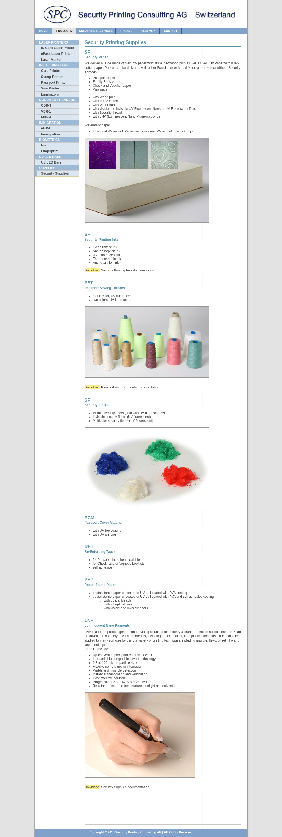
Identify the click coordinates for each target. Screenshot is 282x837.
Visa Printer (50, 88)
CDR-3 (46, 105)
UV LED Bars (51, 162)
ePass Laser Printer (56, 54)
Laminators (50, 94)
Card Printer (50, 71)
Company (148, 30)
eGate (45, 128)
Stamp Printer (52, 77)
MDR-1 (46, 117)
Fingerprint (49, 151)
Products (64, 30)
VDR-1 (46, 111)
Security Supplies (55, 173)
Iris (43, 145)
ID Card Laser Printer (57, 48)
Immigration (50, 134)
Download (92, 270)
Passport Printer (54, 83)
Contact (170, 30)
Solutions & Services (96, 30)
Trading (126, 30)
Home (43, 30)
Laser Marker (51, 60)
